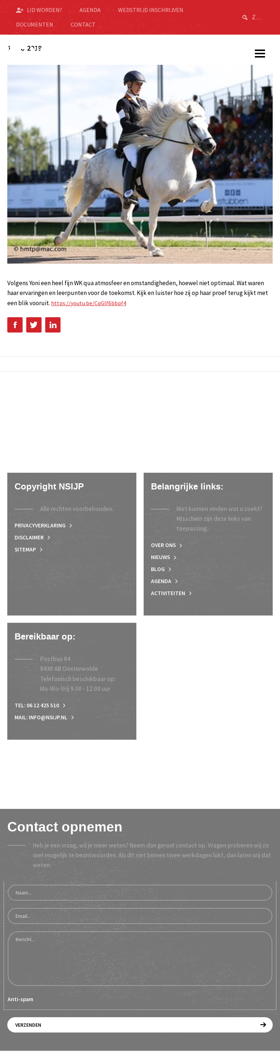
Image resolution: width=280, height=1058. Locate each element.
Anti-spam (20, 1006)
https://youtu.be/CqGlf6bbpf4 (91, 303)
